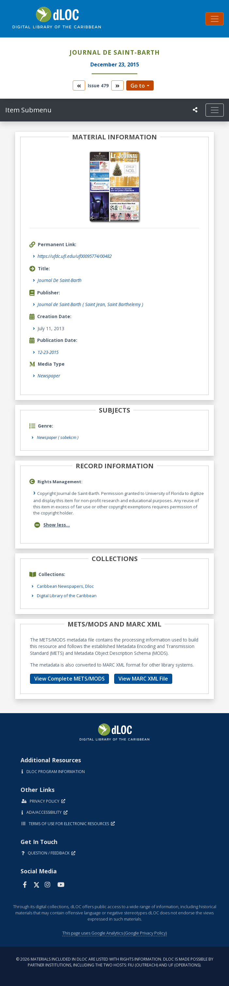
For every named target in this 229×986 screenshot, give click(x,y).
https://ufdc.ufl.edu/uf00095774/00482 (75, 256)
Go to (137, 85)
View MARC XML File (143, 678)
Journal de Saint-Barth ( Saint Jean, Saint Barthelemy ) (90, 304)
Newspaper (49, 376)
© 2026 (114, 962)
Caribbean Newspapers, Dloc (65, 586)
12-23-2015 (48, 352)
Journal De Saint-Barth (60, 280)
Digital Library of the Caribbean (67, 596)
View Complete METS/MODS (69, 678)
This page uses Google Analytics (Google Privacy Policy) (114, 933)
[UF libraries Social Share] (195, 110)
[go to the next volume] (117, 85)
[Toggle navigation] (215, 18)
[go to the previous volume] (79, 85)
